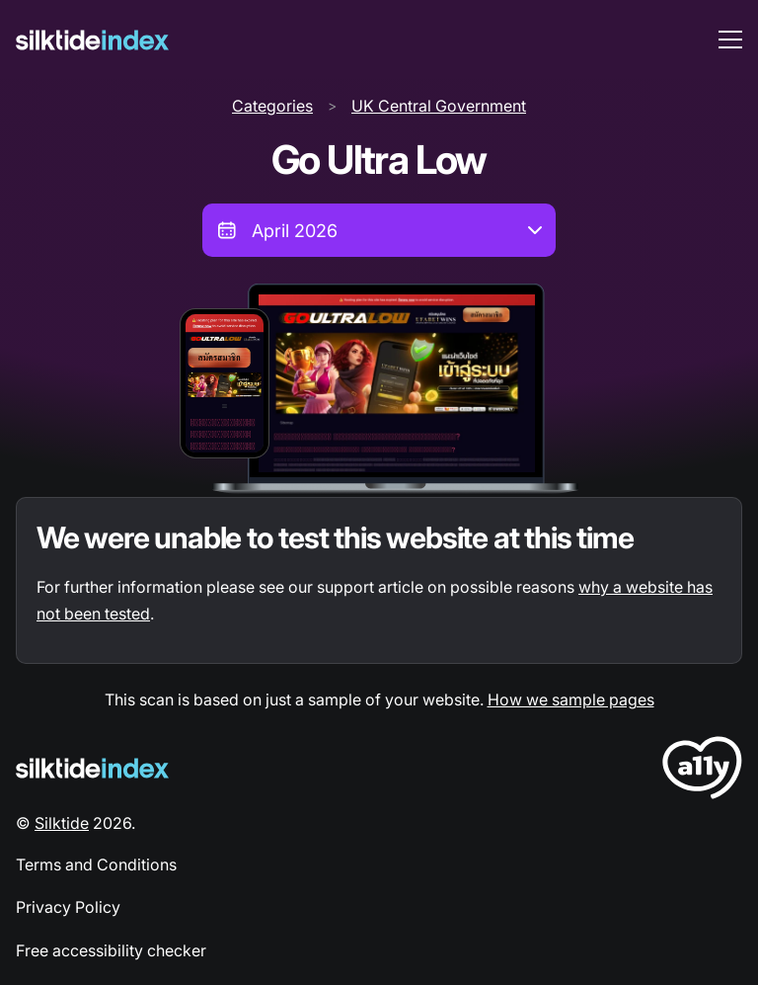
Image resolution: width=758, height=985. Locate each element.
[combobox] (379, 230)
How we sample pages (571, 699)
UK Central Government (438, 106)
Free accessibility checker (111, 950)
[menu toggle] (730, 39)
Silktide (62, 823)
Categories (272, 106)
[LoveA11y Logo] (702, 771)
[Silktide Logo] (92, 768)
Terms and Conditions (96, 864)
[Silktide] (92, 40)
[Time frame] (379, 230)
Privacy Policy (68, 907)
